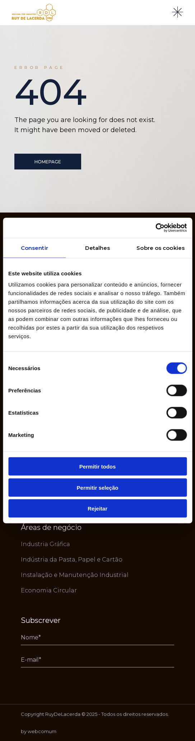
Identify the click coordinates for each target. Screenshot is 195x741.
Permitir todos (97, 466)
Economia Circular (49, 590)
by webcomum (38, 731)
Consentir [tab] (34, 247)
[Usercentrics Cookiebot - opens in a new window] (155, 228)
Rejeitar (97, 508)
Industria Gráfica (45, 544)
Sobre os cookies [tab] (160, 247)
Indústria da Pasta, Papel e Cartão (71, 559)
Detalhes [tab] (97, 247)
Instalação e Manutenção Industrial (75, 575)
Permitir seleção (98, 487)
